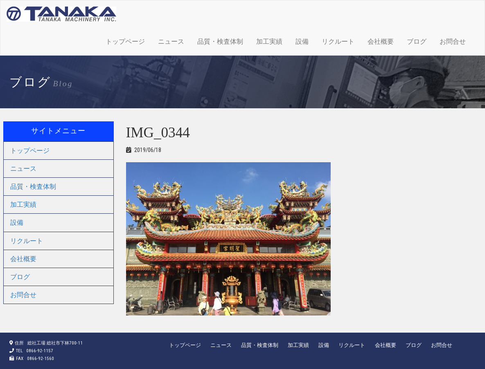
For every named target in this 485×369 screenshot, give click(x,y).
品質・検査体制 (220, 41)
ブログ (416, 41)
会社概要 (381, 41)
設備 (302, 41)
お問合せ (453, 41)
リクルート (338, 41)
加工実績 (269, 41)
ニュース (171, 41)
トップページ (125, 41)
